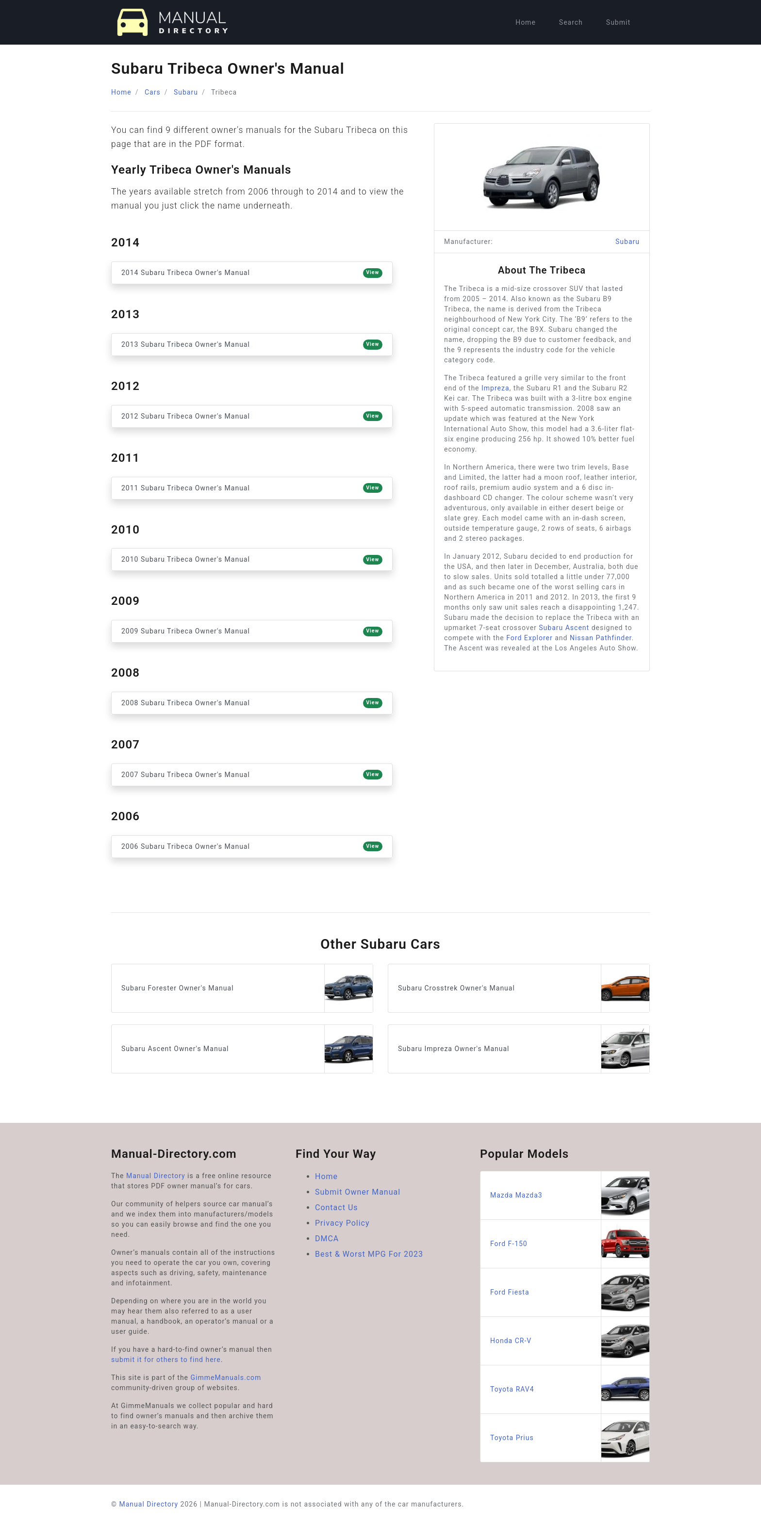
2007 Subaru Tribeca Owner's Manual (251, 774)
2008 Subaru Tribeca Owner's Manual (251, 703)
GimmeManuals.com (226, 1377)
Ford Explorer (529, 638)
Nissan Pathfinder (601, 638)
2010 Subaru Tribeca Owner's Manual (251, 560)
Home (525, 22)
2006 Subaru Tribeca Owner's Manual (251, 846)
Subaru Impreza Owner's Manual (523, 1049)
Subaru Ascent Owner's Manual (247, 1049)
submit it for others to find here (166, 1359)
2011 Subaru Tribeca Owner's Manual (251, 488)
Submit (618, 22)
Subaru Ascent (564, 628)
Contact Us (336, 1207)
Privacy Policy (342, 1223)
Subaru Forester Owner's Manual (247, 988)
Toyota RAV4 (569, 1389)
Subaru (186, 92)
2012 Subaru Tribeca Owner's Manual (251, 416)
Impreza (495, 388)
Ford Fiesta (569, 1292)
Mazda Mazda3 (569, 1195)
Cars (153, 92)
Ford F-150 (569, 1244)
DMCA (327, 1238)
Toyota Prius (569, 1438)
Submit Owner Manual (357, 1192)
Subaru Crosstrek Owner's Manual (523, 988)
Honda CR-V (569, 1341)
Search (571, 22)
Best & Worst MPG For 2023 (369, 1254)
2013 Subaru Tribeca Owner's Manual (251, 344)
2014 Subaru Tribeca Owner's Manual (251, 273)
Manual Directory (155, 1176)
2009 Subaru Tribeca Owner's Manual (251, 631)
